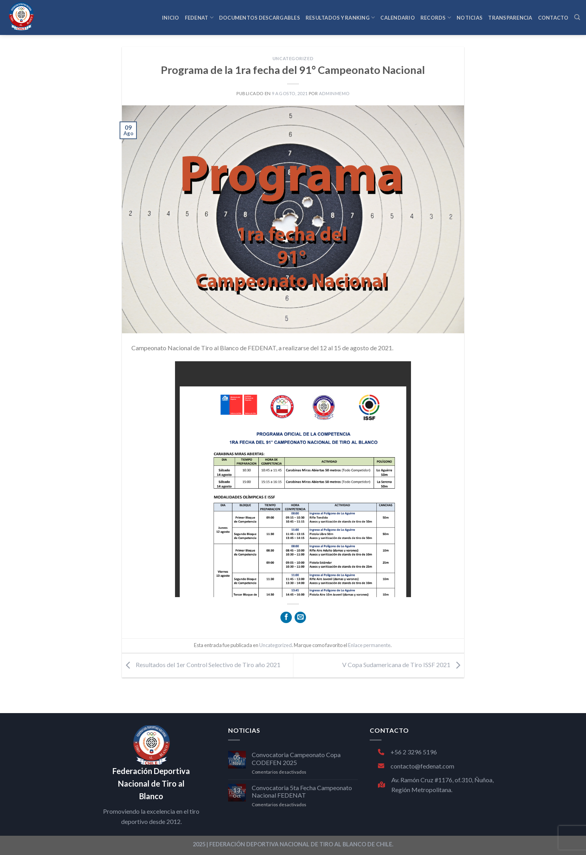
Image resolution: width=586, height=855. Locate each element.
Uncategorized (293, 58)
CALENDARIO (397, 18)
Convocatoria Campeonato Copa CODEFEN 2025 (296, 758)
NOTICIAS (470, 18)
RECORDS (435, 17)
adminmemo (334, 93)
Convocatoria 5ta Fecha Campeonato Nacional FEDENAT (302, 791)
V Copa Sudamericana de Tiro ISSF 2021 (403, 664)
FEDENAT (199, 17)
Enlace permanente (369, 645)
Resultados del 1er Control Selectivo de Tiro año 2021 (201, 664)
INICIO (170, 18)
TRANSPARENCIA (510, 18)
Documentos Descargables (259, 18)
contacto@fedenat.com (416, 766)
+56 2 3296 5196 (407, 752)
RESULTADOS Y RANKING (340, 17)
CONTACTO (553, 18)
